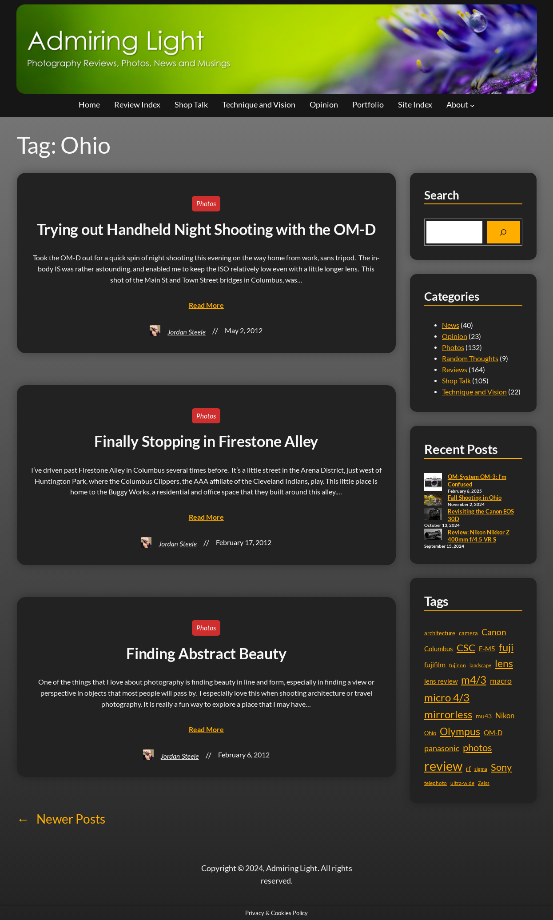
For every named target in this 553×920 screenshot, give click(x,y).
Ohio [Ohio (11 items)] (430, 733)
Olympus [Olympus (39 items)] (460, 731)
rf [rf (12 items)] (468, 768)
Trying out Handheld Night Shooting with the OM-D (206, 229)
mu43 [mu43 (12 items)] (484, 716)
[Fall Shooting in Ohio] (433, 501)
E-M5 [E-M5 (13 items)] (487, 649)
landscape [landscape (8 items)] (480, 665)
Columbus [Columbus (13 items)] (438, 649)
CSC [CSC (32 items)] (466, 647)
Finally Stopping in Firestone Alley (206, 441)
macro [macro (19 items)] (501, 680)
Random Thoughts (470, 358)
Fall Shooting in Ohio (474, 497)
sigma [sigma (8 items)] (480, 769)
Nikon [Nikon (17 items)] (504, 715)
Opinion (454, 336)
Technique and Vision (474, 392)
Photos (206, 203)
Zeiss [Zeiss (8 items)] (483, 783)
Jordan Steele (186, 332)
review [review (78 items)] (443, 765)
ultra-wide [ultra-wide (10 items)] (462, 783)
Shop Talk (456, 381)
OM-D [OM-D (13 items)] (493, 733)
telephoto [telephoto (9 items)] (435, 783)
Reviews (454, 370)
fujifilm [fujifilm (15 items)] (435, 665)
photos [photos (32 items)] (477, 747)
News (450, 325)
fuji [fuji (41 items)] (506, 647)
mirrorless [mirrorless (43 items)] (448, 714)
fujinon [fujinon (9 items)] (457, 665)
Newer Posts (61, 819)
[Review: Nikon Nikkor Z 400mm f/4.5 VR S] (433, 535)
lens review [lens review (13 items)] (441, 681)
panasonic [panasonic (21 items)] (441, 748)
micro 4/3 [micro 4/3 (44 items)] (446, 697)
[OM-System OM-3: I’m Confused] (433, 483)
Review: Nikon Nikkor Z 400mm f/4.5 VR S (478, 536)
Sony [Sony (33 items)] (501, 767)
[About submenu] (472, 105)
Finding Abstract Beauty (206, 653)
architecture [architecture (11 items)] (439, 633)
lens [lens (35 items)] (504, 663)
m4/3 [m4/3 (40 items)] (473, 679)
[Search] (503, 232)
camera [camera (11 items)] (468, 633)
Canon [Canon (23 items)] (493, 632)
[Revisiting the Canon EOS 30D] (433, 514)
